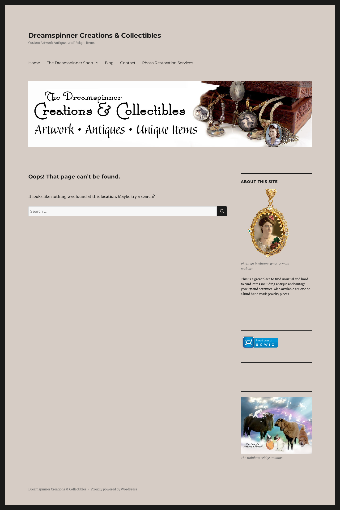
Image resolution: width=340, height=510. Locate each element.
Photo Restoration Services (167, 63)
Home (34, 63)
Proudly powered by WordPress (114, 489)
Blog (109, 63)
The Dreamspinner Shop (70, 63)
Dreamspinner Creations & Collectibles (94, 35)
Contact (128, 63)
